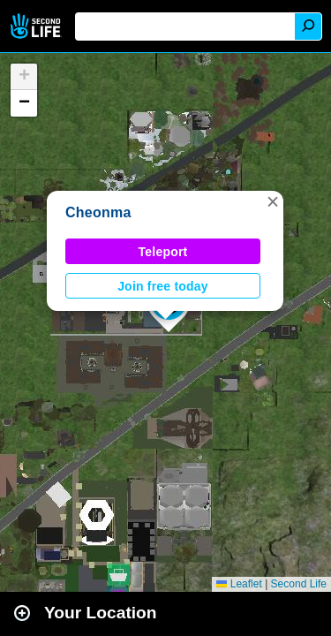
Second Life (37, 26)
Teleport (163, 252)
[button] (272, 201)
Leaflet (238, 584)
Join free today (162, 286)
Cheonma (98, 212)
